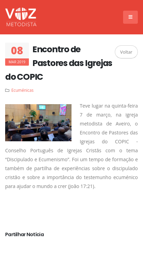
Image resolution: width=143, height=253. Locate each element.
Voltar (126, 52)
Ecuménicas (22, 90)
